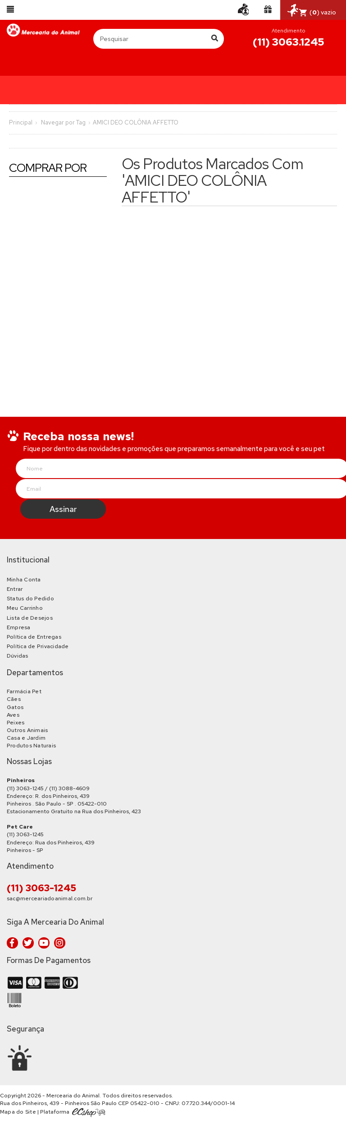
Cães (14, 699)
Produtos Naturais (31, 745)
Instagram (59, 943)
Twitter (28, 943)
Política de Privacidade (38, 646)
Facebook (12, 943)
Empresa (19, 627)
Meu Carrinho (25, 608)
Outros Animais (27, 730)
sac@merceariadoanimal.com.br (50, 898)
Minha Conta (24, 579)
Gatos (15, 707)
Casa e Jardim (26, 738)
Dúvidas (17, 655)
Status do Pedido (30, 598)
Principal (20, 122)
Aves (13, 715)
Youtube (44, 943)
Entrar (15, 589)
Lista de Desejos (30, 618)
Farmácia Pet (24, 691)
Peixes (15, 722)
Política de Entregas (34, 636)
